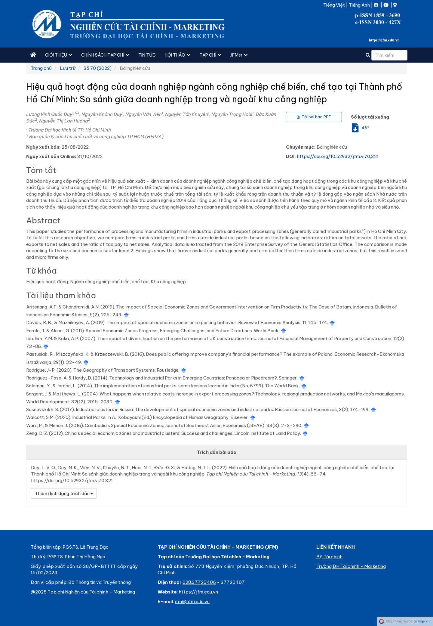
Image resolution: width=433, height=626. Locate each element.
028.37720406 (199, 582)
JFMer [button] (238, 55)
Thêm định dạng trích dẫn (64, 493)
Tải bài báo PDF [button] (314, 116)
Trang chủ (41, 68)
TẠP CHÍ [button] (210, 55)
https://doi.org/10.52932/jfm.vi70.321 (338, 156)
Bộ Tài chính (329, 556)
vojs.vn (424, 621)
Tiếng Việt (334, 5)
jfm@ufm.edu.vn (192, 601)
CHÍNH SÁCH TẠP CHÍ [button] (105, 55)
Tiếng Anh (359, 5)
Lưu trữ (67, 68)
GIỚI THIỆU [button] (58, 55)
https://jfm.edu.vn (198, 592)
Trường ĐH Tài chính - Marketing (351, 566)
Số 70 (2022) (98, 68)
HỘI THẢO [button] (177, 55)
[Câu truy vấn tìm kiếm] (389, 55)
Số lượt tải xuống (370, 117)
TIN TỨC (147, 55)
